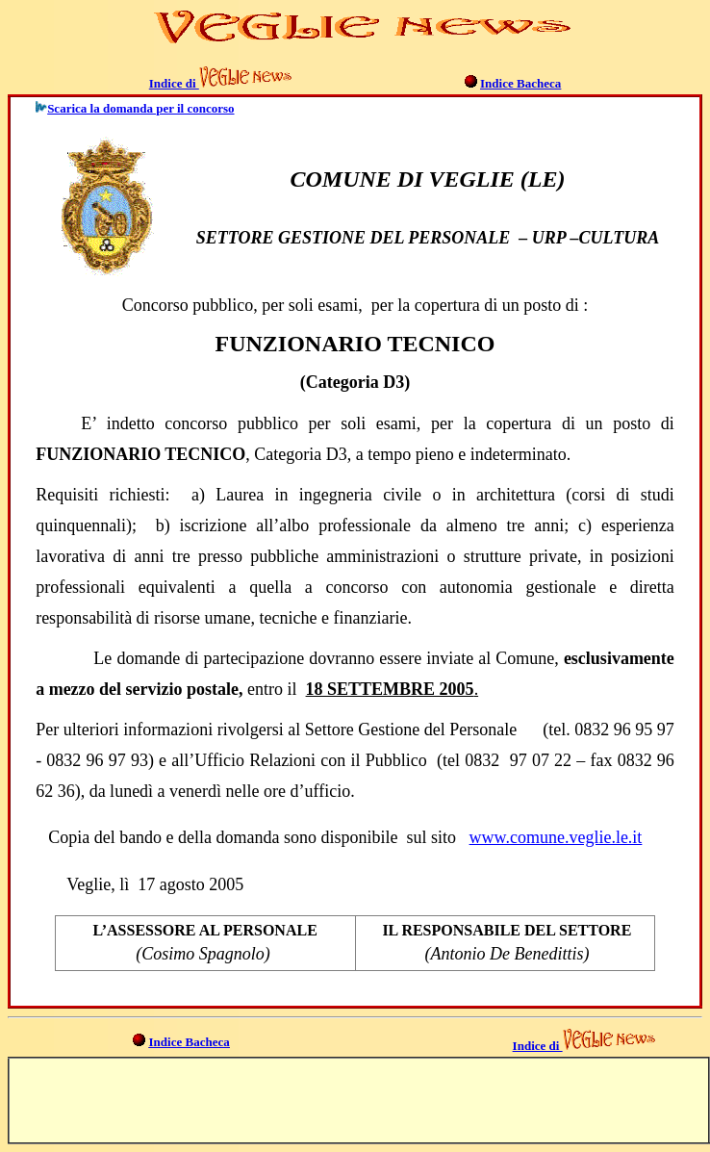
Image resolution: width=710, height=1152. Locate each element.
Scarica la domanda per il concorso (140, 108)
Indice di (174, 83)
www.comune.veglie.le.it (556, 837)
